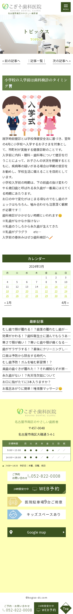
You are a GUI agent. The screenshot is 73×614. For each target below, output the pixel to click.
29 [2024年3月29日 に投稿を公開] (46, 296)
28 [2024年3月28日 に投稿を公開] (36, 296)
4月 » (65, 302)
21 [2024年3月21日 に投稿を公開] (36, 291)
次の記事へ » (62, 60)
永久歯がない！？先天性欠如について (28, 375)
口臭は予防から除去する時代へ (24, 355)
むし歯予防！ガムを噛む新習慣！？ (27, 362)
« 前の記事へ (11, 60)
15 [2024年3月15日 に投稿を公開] (46, 286)
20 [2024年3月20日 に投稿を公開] (27, 291)
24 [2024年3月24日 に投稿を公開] (65, 291)
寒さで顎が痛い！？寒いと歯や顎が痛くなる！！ (36, 342)
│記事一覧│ (36, 60)
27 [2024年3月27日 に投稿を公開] (27, 296)
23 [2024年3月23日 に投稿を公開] (56, 291)
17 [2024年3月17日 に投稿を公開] (65, 286)
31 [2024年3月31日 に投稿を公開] (65, 296)
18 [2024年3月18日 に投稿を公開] (7, 291)
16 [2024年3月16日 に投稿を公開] (56, 286)
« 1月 (7, 302)
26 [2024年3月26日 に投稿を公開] (17, 296)
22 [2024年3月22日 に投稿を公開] (46, 291)
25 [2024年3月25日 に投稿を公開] (7, 296)
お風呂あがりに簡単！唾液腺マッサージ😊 (32, 388)
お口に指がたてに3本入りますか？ (26, 381)
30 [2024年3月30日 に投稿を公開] (56, 296)
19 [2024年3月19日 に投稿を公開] (17, 291)
